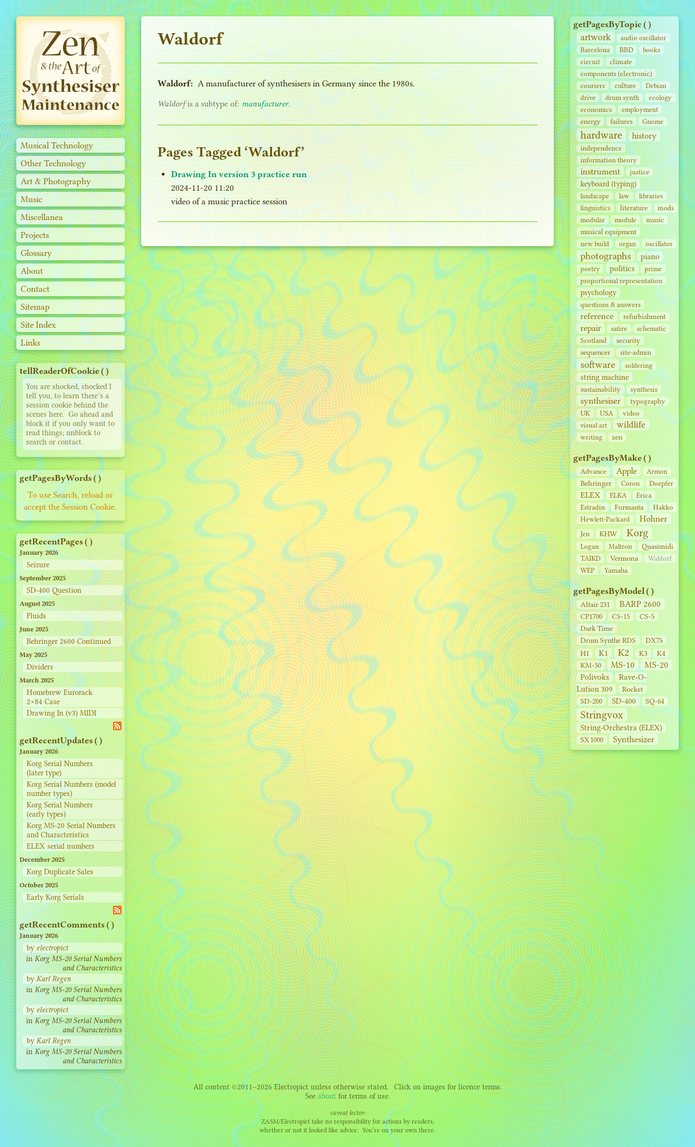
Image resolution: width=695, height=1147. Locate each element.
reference (597, 316)
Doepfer (661, 483)
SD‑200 (591, 701)
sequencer (595, 352)
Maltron (620, 546)
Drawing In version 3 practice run (239, 174)
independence (601, 148)
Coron (630, 483)
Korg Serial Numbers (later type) (60, 768)
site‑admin (635, 352)
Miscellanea (42, 217)
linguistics (595, 208)
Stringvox (601, 715)
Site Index (38, 324)
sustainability (600, 389)
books (651, 50)
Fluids (36, 615)
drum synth (622, 97)
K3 (643, 653)
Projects (35, 235)
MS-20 (656, 665)
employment (640, 109)
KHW (608, 533)
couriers (592, 86)
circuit (590, 62)
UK (585, 413)
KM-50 (590, 665)
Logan (589, 546)
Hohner (653, 518)
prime (653, 269)
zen (617, 437)
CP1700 (591, 616)
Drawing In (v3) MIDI (61, 713)
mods (666, 208)
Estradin (592, 507)
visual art (593, 425)
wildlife (631, 424)
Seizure (38, 564)
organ (627, 244)
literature (634, 208)
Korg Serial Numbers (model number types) (71, 789)
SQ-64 (655, 701)
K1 (603, 653)
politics (622, 268)
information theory (608, 160)
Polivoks (594, 677)
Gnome (653, 121)
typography (647, 401)
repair (590, 328)
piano (650, 256)
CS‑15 (621, 616)
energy (590, 121)
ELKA (618, 495)
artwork (595, 37)
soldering (638, 365)
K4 (661, 653)
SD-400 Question (54, 590)
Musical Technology (57, 145)
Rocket (632, 689)
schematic (651, 328)
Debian (656, 86)
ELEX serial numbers (60, 846)
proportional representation (621, 281)
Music (31, 199)
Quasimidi (657, 546)
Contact (35, 289)
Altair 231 (595, 604)
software (597, 364)
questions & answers (610, 304)
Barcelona (595, 50)
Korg (637, 533)
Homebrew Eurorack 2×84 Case (59, 697)
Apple (626, 471)
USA (606, 413)
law (624, 196)
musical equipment (608, 232)
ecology (660, 97)
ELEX (590, 495)
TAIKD (590, 558)
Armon (657, 471)
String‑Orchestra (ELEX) (621, 727)
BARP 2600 (640, 604)
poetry (590, 269)
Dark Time (596, 628)
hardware (601, 135)
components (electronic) (616, 74)
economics (596, 109)
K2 (623, 653)
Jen (585, 534)
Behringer (595, 483)
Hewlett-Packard (605, 519)
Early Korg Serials (55, 897)
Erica (644, 495)
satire (619, 328)
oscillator (659, 244)
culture (625, 86)
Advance (593, 471)
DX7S (654, 640)
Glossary (36, 253)
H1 (584, 653)
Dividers (40, 667)
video (631, 413)
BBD (626, 50)
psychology (598, 292)
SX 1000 (591, 740)
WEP (587, 570)
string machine (604, 377)
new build (594, 244)
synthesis (644, 389)
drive (588, 97)
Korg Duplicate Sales (60, 871)
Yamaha (616, 570)
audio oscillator (643, 38)
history (644, 136)
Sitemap (35, 307)
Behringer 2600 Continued (69, 641)
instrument (600, 171)
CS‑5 (647, 616)
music (655, 220)
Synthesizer (633, 739)
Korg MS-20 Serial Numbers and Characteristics (71, 830)
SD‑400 (624, 701)
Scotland (593, 340)
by (47, 947)
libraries (651, 196)
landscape (594, 196)
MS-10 (623, 665)
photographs (605, 255)
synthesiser (600, 401)
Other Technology (53, 163)
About (32, 271)
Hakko (663, 507)
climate (621, 62)
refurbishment (644, 316)
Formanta (629, 507)
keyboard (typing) (608, 184)
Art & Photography (56, 181)
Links (30, 342)
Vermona (624, 558)
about (327, 1096)
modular (592, 220)
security (628, 340)
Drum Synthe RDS (608, 640)
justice (639, 172)
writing (591, 437)
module (625, 220)
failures (621, 121)
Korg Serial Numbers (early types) (60, 809)
